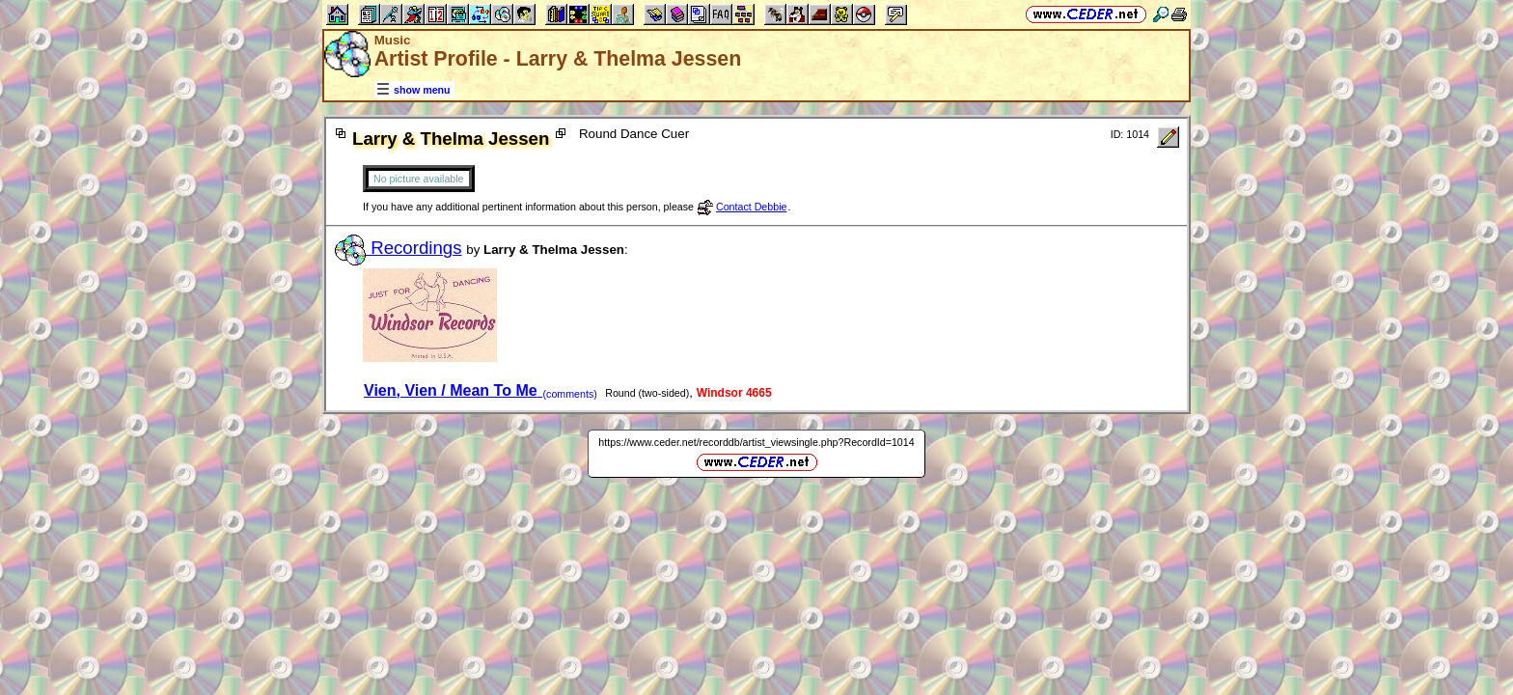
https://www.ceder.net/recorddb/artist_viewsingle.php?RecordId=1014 (756, 442)
